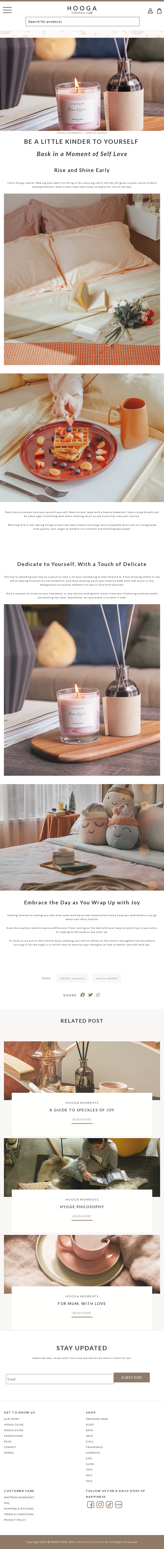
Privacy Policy (15, 1519)
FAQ (6, 1502)
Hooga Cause (14, 1424)
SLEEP (90, 1424)
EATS (89, 1458)
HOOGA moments (72, 978)
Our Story (12, 1418)
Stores (9, 1452)
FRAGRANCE (94, 1447)
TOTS (89, 1469)
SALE (89, 1480)
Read (8, 1441)
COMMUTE (93, 1452)
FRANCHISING (13, 1435)
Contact (10, 1447)
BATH (89, 1430)
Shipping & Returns (19, 1508)
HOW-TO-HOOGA (96, 132)
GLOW (90, 1464)
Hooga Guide (13, 1430)
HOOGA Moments (69, 132)
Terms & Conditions (19, 1514)
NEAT (89, 1435)
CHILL (90, 1441)
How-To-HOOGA (107, 978)
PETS (89, 1475)
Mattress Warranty (19, 1497)
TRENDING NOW (97, 1418)
